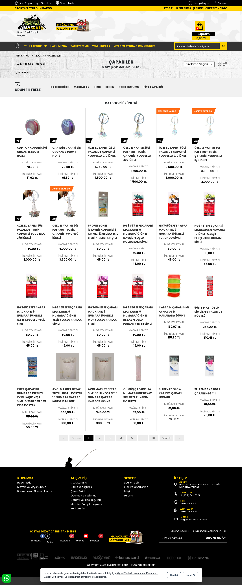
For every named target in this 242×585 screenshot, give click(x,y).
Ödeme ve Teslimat (83, 495)
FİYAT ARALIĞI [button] (153, 87)
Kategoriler (35, 46)
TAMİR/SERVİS (79, 46)
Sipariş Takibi (131, 482)
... (143, 438)
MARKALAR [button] (81, 87)
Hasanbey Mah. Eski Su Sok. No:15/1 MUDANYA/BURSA (199, 486)
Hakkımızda (58, 46)
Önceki (76, 438)
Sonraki (166, 438)
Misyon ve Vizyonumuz (31, 487)
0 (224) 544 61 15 (190, 495)
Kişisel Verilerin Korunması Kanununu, (137, 573)
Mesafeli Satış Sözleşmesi (86, 504)
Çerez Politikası (80, 491)
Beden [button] (109, 87)
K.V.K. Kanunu (79, 482)
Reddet (174, 575)
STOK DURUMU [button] (129, 87)
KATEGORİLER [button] (60, 87)
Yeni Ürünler (78, 508)
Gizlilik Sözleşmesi (81, 487)
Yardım (128, 495)
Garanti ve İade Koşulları (86, 500)
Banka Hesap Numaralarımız (34, 491)
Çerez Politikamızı (78, 576)
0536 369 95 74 (188, 503)
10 (153, 438)
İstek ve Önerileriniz (136, 487)
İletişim (128, 491)
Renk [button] (97, 87)
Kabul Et (190, 575)
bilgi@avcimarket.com (193, 519)
